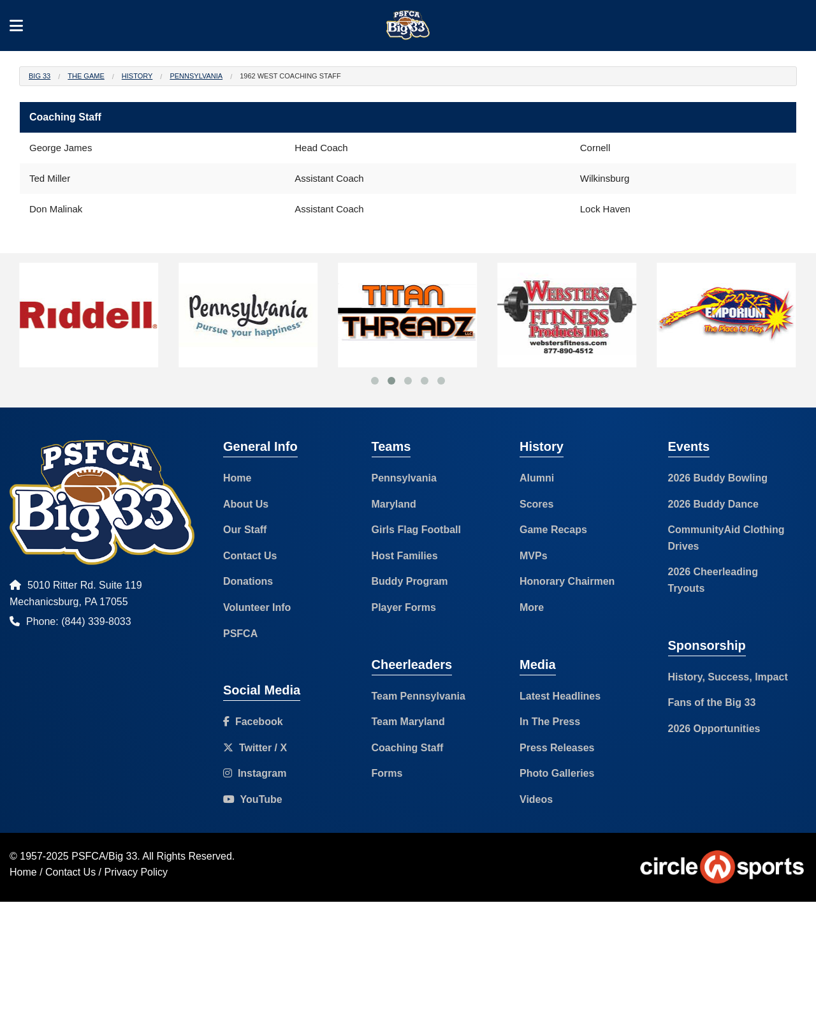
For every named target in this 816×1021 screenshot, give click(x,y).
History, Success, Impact (728, 677)
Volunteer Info (257, 607)
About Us (245, 504)
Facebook (253, 721)
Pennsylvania (196, 76)
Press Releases (557, 747)
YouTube (252, 799)
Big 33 (39, 76)
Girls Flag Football (416, 529)
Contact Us (250, 555)
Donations (248, 581)
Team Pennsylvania (418, 696)
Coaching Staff (408, 747)
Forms (387, 773)
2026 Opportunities (714, 728)
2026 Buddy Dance (713, 504)
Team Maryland (408, 721)
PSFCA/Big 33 (104, 856)
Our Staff (244, 529)
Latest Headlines (560, 696)
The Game (86, 76)
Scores (536, 504)
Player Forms (404, 607)
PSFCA (240, 633)
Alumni (537, 478)
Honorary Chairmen (567, 581)
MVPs (534, 555)
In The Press (550, 721)
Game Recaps (553, 529)
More (532, 607)
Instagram (254, 773)
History (137, 76)
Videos (536, 799)
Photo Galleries (557, 773)
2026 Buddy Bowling (718, 478)
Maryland (394, 504)
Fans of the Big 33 (712, 702)
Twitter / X (255, 747)
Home (237, 478)
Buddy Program (410, 581)
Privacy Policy (136, 872)
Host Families (405, 555)
